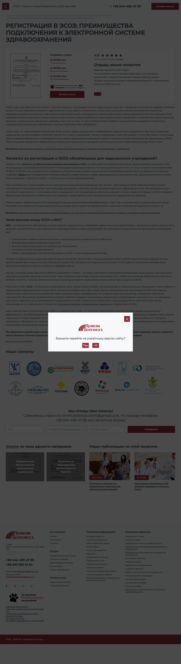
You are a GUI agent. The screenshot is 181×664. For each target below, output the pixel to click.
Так (85, 345)
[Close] (127, 319)
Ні (95, 345)
